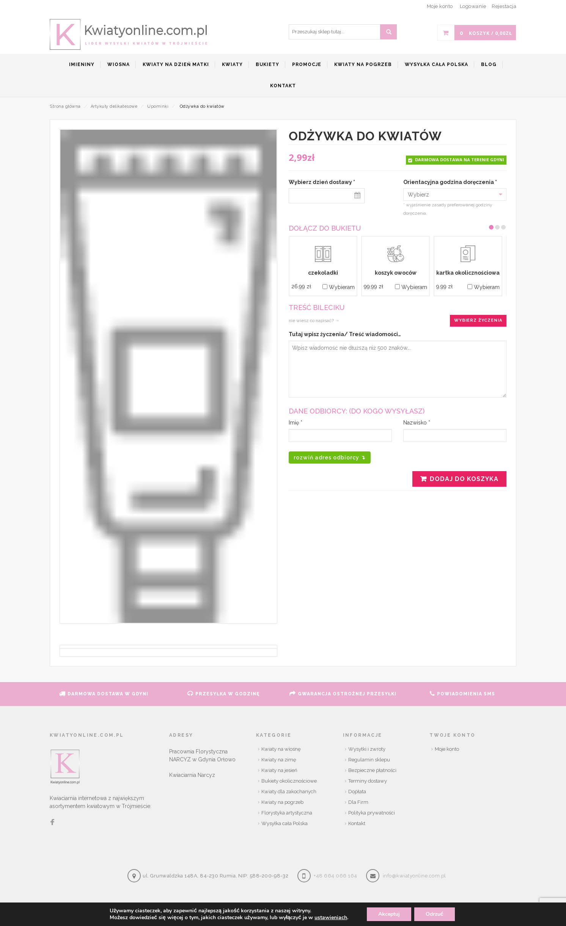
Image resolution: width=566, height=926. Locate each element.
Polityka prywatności (371, 813)
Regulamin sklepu (369, 759)
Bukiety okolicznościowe (289, 781)
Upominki (157, 106)
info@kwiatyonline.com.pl (414, 876)
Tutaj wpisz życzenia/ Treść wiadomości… (345, 334)
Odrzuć (434, 914)
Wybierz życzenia (478, 320)
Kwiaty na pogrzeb (282, 802)
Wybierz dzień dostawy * (322, 182)
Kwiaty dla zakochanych (288, 791)
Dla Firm (358, 802)
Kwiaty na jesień (279, 770)
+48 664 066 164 (335, 876)
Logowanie (473, 6)
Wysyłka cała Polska (284, 823)
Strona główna (65, 106)
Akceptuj (389, 914)
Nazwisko (416, 423)
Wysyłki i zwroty (366, 749)
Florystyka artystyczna (286, 813)
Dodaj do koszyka (464, 479)
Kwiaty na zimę (278, 759)
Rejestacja (504, 6)
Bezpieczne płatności (372, 770)
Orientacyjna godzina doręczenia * (450, 182)
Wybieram (338, 287)
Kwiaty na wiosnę (281, 749)
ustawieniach (330, 917)
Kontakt (356, 823)
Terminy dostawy (367, 781)
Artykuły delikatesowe (114, 106)
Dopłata (357, 791)
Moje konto (447, 749)
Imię (295, 423)
